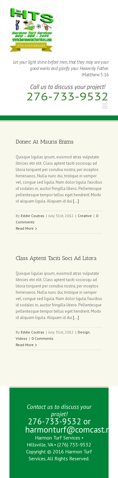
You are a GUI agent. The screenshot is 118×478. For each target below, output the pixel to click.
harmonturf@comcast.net (71, 429)
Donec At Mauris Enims (45, 141)
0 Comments (42, 338)
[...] (76, 201)
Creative (85, 215)
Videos (21, 338)
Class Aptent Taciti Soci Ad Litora (56, 258)
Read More (25, 228)
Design (84, 332)
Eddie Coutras (32, 215)
